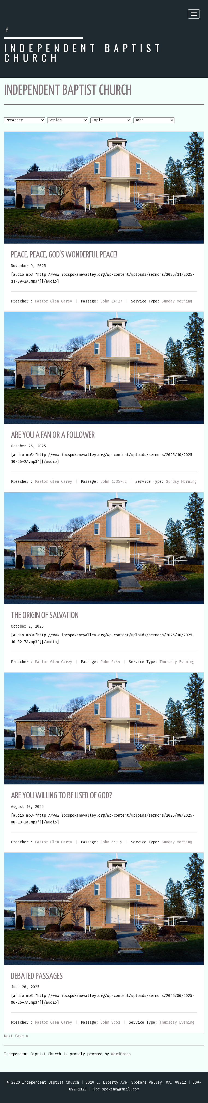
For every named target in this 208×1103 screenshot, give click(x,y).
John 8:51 (110, 1022)
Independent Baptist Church (84, 52)
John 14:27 (111, 301)
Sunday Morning (177, 301)
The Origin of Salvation (45, 615)
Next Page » (16, 1036)
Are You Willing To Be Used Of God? (61, 796)
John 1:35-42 (113, 481)
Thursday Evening (176, 662)
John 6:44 (110, 662)
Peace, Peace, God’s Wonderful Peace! (64, 255)
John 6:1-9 (111, 842)
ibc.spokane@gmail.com (116, 1089)
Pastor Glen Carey (53, 301)
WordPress (121, 1054)
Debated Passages (37, 976)
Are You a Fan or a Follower (53, 435)
